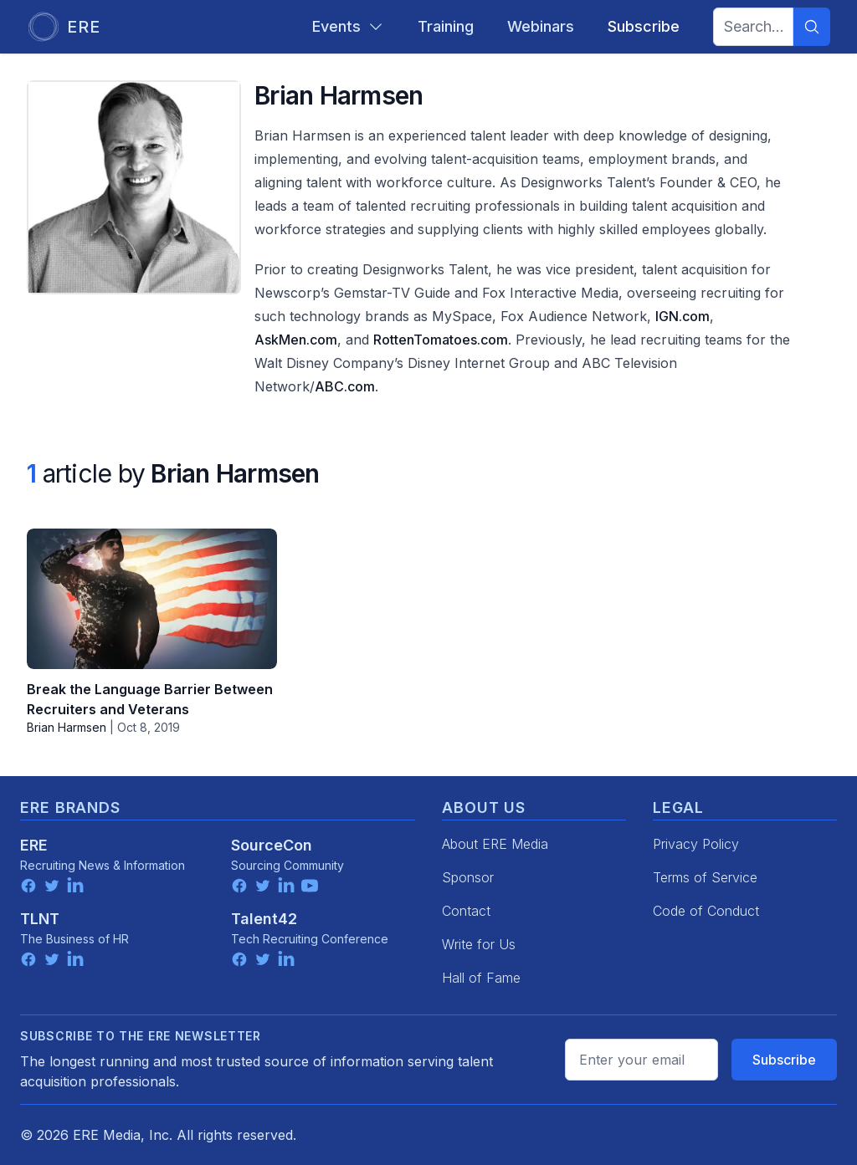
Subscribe (784, 1059)
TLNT (39, 918)
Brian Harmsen (66, 727)
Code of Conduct (706, 910)
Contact (466, 910)
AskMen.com (295, 339)
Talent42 (264, 918)
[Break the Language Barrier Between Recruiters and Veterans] (152, 599)
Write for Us (479, 944)
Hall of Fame (481, 977)
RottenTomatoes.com (440, 339)
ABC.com (345, 386)
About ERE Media (495, 843)
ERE (34, 845)
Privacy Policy (696, 843)
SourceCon (271, 845)
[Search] (811, 27)
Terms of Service (705, 877)
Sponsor (468, 877)
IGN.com (682, 316)
